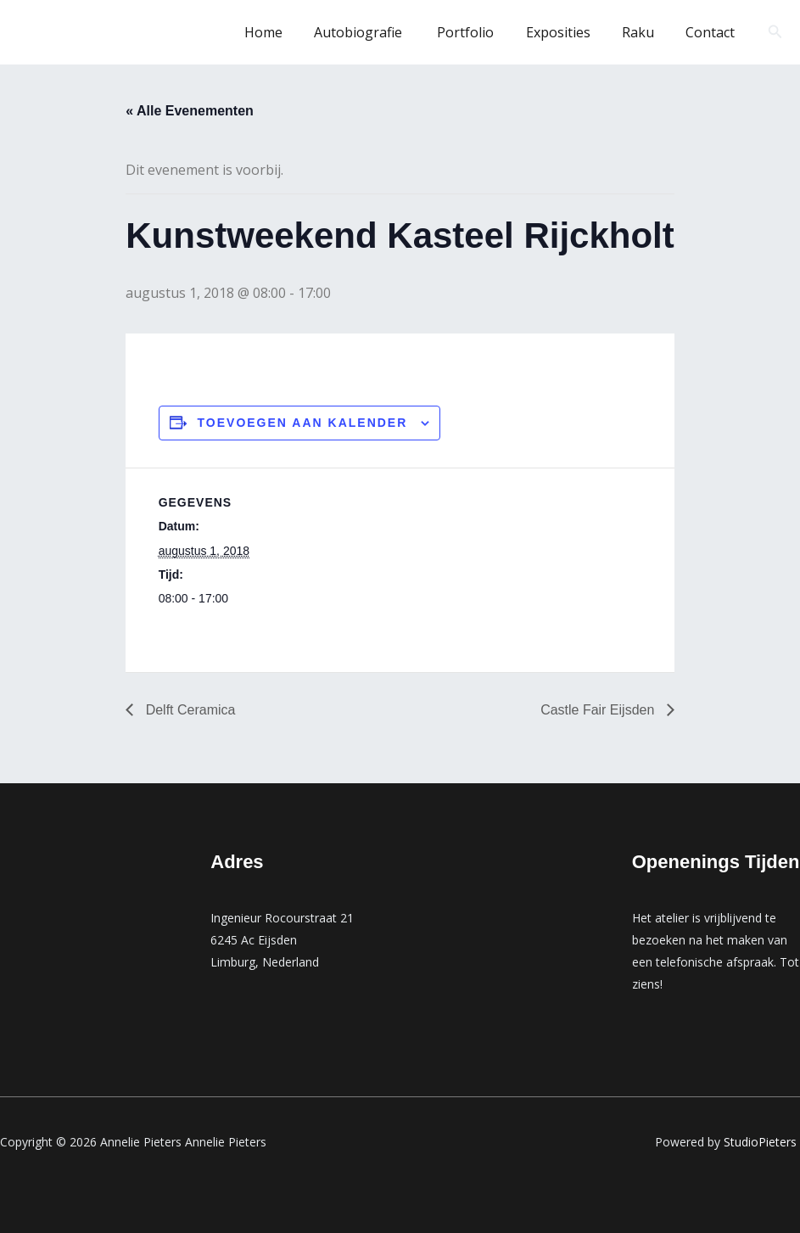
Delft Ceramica (188, 710)
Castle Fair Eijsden (599, 710)
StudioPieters (762, 1142)
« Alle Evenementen (190, 111)
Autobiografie (380, 32)
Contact (712, 32)
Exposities (569, 32)
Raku (645, 32)
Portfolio (481, 32)
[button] (775, 32)
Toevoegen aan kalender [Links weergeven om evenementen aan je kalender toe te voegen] (303, 422)
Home (288, 32)
